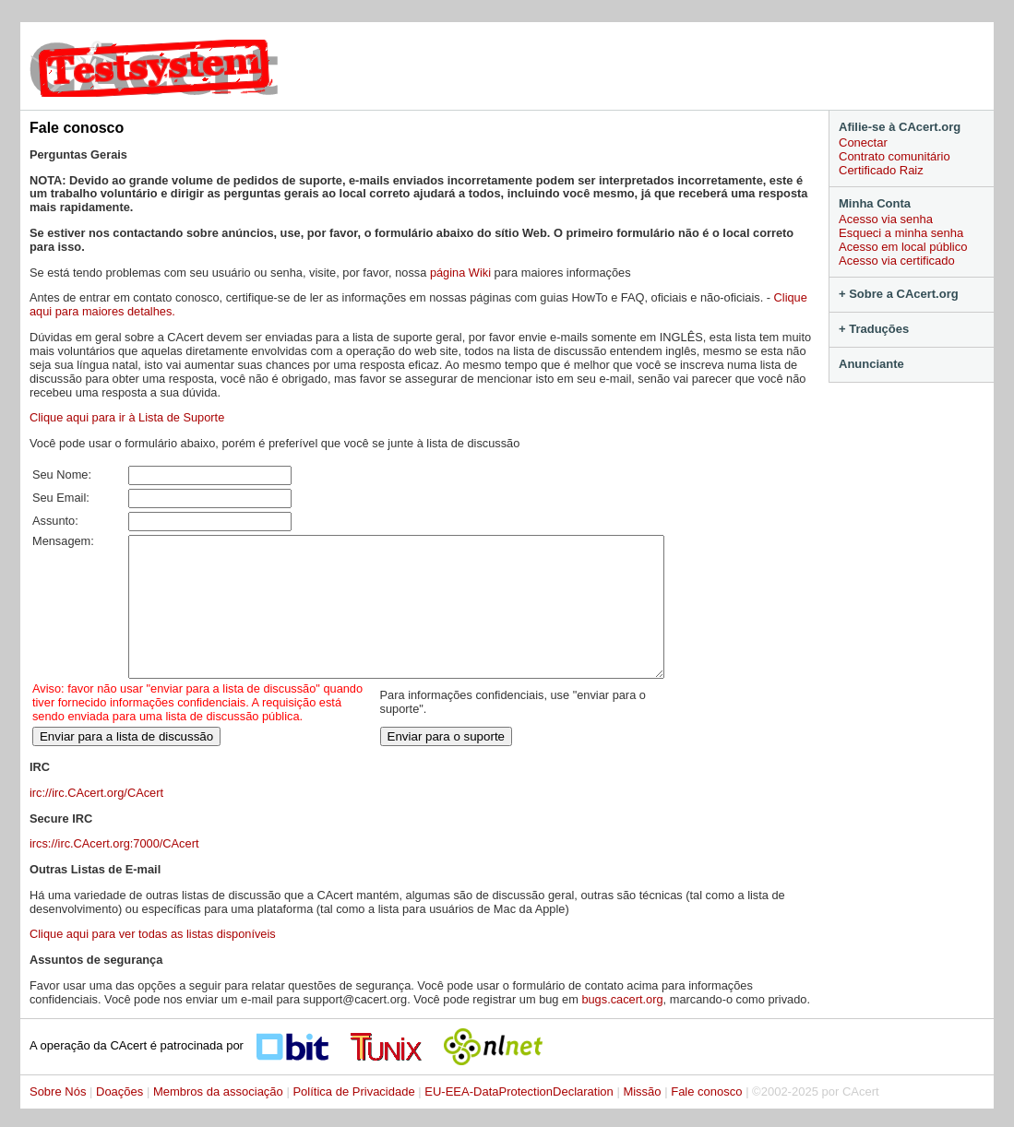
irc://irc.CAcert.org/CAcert (96, 820)
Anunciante (871, 364)
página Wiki (460, 272)
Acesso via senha (886, 219)
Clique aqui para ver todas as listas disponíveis (153, 961)
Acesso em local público (903, 247)
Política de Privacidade (353, 1119)
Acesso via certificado (897, 260)
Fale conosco (706, 1119)
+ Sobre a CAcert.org (899, 294)
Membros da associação (218, 1119)
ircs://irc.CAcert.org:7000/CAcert (114, 871)
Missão (642, 1119)
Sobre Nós (58, 1119)
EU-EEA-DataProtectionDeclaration (518, 1119)
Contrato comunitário (894, 156)
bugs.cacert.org (621, 1027)
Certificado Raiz (881, 170)
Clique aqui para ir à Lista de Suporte (127, 417)
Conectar (863, 142)
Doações (119, 1119)
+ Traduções (874, 329)
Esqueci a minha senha (901, 233)
